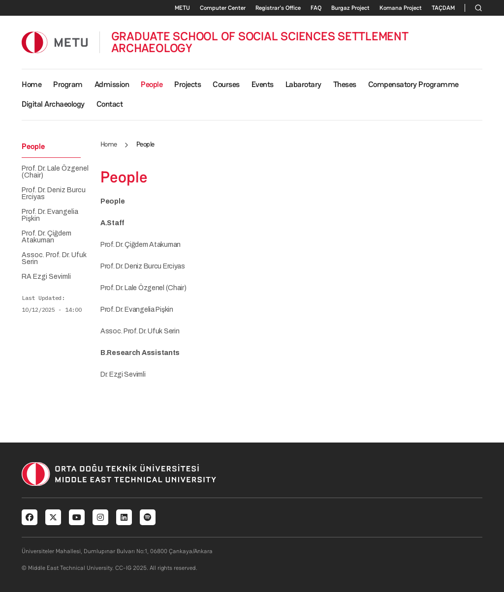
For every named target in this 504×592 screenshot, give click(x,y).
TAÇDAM (443, 8)
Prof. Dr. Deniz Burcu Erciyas (54, 194)
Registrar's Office (278, 8)
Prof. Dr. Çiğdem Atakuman (46, 237)
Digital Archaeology (53, 104)
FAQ (316, 8)
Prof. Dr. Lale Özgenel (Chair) (55, 172)
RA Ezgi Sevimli (46, 276)
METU (182, 8)
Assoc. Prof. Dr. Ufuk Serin (54, 259)
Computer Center (223, 8)
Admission (111, 84)
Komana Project (400, 8)
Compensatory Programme (413, 84)
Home (31, 84)
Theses (344, 84)
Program (68, 84)
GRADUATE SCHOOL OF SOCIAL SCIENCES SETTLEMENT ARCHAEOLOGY (260, 42)
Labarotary (303, 84)
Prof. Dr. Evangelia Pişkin (50, 215)
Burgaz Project (350, 8)
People (151, 84)
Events (263, 84)
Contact (109, 104)
